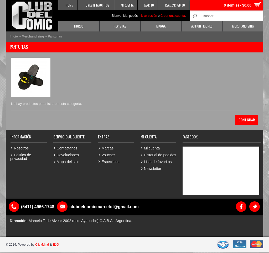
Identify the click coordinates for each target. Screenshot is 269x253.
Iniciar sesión (148, 16)
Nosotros (21, 148)
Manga (160, 26)
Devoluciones (68, 155)
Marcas (107, 148)
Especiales (110, 162)
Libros (79, 26)
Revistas (120, 26)
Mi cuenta (152, 148)
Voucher (108, 155)
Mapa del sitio (68, 162)
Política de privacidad (20, 157)
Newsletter (152, 168)
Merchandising (243, 26)
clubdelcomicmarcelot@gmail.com (104, 206)
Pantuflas (55, 36)
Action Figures (202, 26)
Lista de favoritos (158, 162)
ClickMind (42, 244)
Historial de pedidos (160, 155)
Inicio (14, 36)
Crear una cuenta (173, 16)
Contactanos (67, 148)
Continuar (247, 119)
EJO (56, 244)
